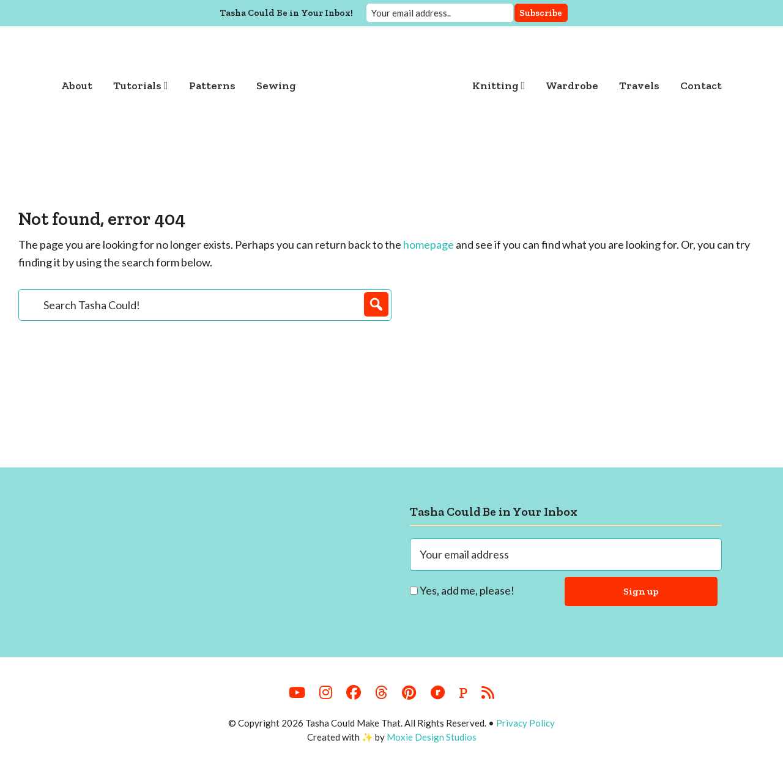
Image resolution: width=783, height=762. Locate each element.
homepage (428, 244)
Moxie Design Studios (432, 736)
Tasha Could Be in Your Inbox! (286, 12)
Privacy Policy (525, 722)
